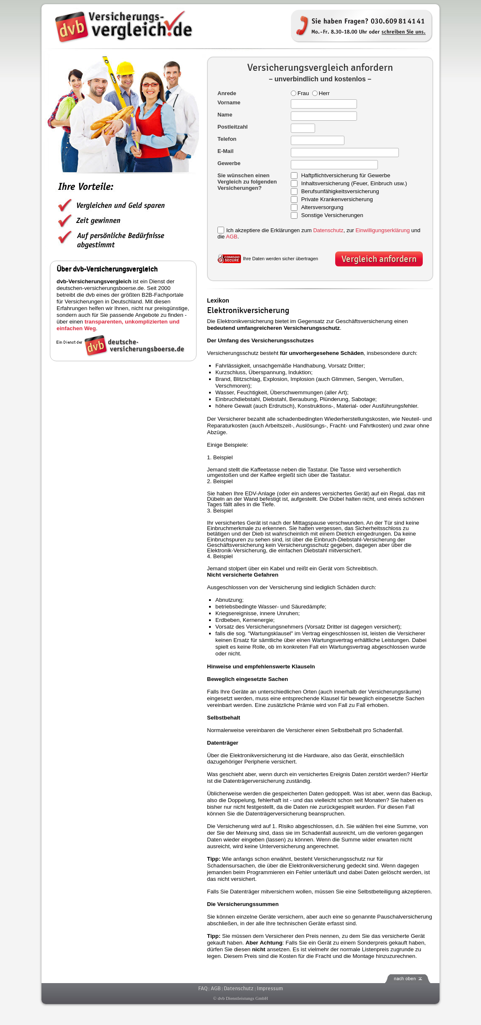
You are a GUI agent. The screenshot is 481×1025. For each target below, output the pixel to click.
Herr (321, 93)
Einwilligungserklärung (383, 230)
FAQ (202, 988)
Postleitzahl (232, 127)
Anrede (226, 93)
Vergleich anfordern (378, 259)
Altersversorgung (322, 207)
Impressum (270, 988)
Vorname (228, 102)
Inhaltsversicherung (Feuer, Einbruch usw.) (354, 184)
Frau (300, 93)
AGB (231, 236)
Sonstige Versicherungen (332, 215)
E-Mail (225, 151)
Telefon (226, 139)
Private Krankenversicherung (337, 200)
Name (224, 114)
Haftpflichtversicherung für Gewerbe (345, 176)
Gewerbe (228, 163)
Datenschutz (328, 230)
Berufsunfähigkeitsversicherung (340, 192)
